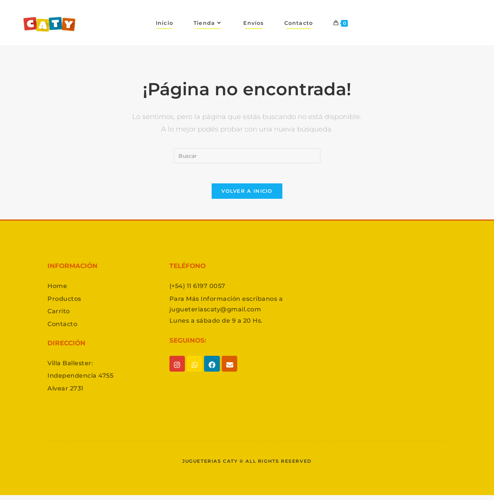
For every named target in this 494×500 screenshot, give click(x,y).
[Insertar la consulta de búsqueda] (247, 155)
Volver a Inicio (247, 194)
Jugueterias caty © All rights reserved (247, 466)
